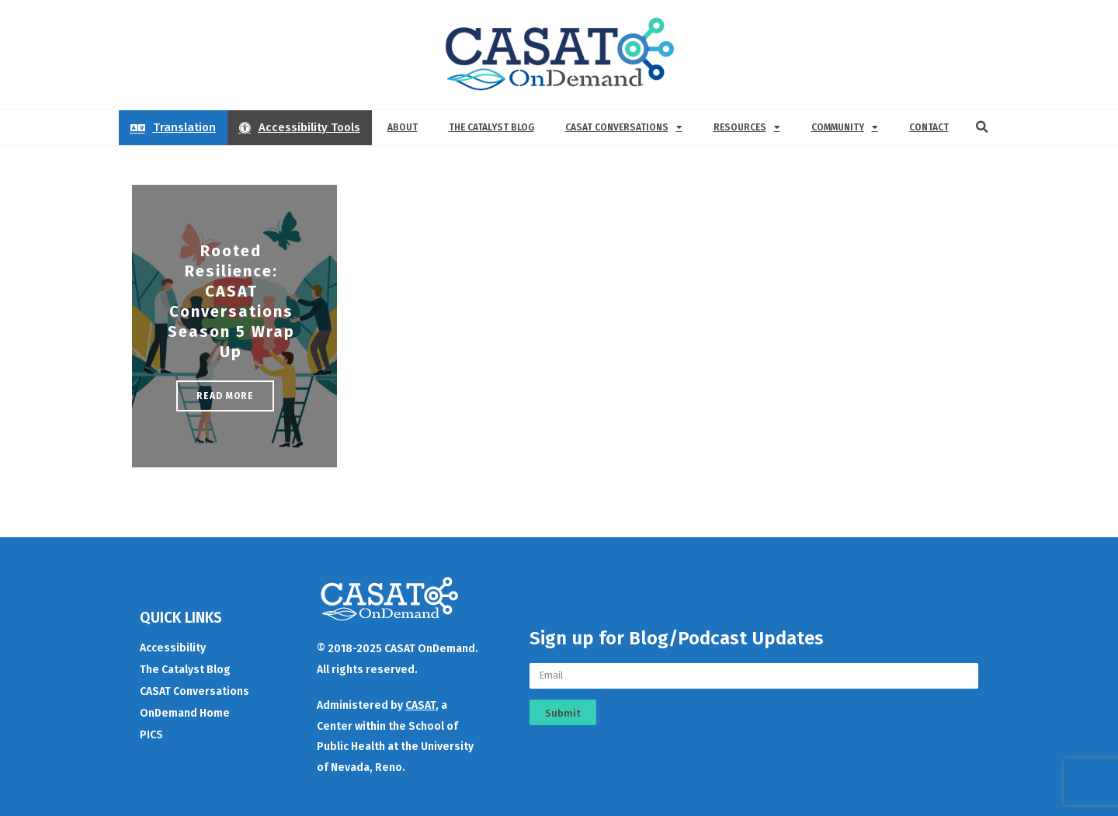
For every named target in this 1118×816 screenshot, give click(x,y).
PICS (151, 734)
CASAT (420, 705)
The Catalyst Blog (491, 127)
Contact (929, 127)
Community (844, 127)
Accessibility (173, 648)
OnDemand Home (185, 713)
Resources (747, 127)
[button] (982, 127)
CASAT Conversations (623, 127)
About (402, 127)
